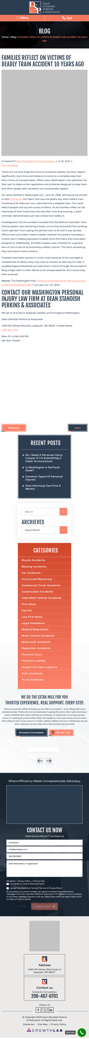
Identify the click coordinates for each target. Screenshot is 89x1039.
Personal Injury (32, 655)
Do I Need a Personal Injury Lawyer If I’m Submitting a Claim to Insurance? (44, 458)
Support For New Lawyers (39, 668)
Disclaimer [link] (29, 1026)
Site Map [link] (43, 1026)
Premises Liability (34, 661)
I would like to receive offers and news (27, 885)
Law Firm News (32, 617)
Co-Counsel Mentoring (37, 579)
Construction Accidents (37, 592)
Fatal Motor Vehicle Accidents (42, 598)
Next (78, 427)
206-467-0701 (63, 733)
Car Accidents (31, 573)
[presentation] (40, 762)
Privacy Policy (24, 882)
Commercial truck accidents (41, 585)
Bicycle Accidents (34, 560)
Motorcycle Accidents (36, 642)
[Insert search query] (44, 512)
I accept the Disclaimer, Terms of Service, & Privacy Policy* (36, 889)
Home (5, 36)
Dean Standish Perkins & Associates (35, 161)
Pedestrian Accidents (36, 649)
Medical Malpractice (35, 630)
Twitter (44, 1011)
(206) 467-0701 (10, 329)
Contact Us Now (44, 831)
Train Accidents (10, 165)
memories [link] (16, 199)
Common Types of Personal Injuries (44, 478)
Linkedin (50, 1011)
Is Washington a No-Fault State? (42, 469)
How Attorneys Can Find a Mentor (43, 487)
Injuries (27, 611)
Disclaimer (11, 882)
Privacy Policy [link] (58, 1026)
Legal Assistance (33, 623)
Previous (13, 427)
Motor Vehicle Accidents (38, 636)
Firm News (29, 604)
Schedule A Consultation (31, 733)
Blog (13, 36)
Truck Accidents (32, 680)
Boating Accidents (34, 566)
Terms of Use (38, 882)
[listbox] (44, 754)
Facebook (38, 1011)
